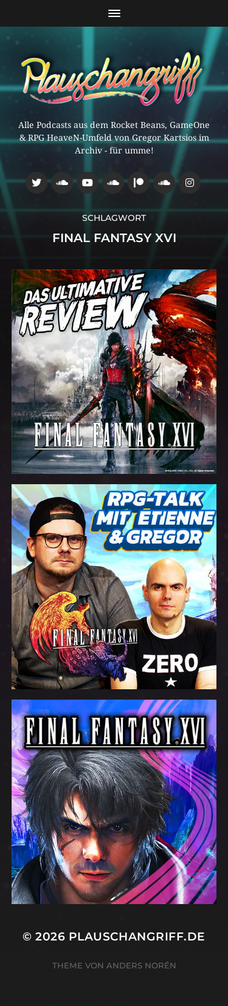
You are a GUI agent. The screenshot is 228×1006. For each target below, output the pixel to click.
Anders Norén (141, 965)
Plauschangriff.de (137, 937)
